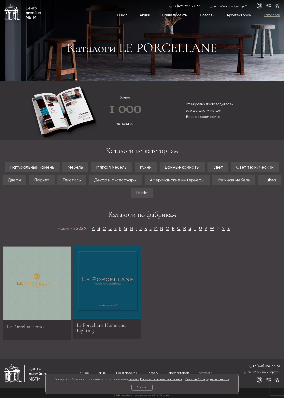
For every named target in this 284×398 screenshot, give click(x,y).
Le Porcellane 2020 (25, 328)
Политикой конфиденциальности (207, 379)
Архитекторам (239, 15)
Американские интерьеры (177, 180)
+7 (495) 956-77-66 (186, 6)
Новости (207, 15)
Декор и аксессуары (115, 180)
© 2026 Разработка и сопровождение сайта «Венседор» (142, 395)
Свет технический (255, 167)
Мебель (75, 167)
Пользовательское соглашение (161, 379)
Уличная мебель (234, 180)
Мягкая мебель (111, 167)
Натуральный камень (32, 167)
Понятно (141, 387)
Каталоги (272, 15)
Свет (218, 167)
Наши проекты (175, 15)
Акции (145, 15)
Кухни (146, 167)
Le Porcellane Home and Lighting (101, 326)
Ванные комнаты (182, 167)
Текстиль (72, 180)
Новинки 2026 (72, 228)
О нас (122, 15)
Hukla (142, 193)
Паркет (41, 180)
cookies (134, 379)
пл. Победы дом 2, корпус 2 (230, 6)
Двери (14, 180)
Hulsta (269, 180)
